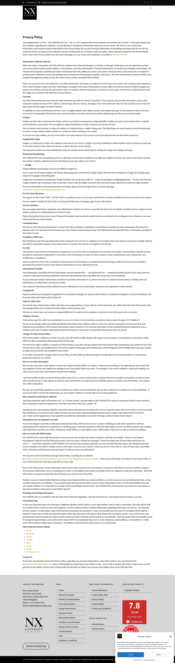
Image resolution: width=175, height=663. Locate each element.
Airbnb (88, 459)
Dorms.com (67, 459)
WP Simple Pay (32, 552)
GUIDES (132, 8)
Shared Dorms (98, 629)
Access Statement (99, 590)
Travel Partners (65, 631)
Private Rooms (98, 624)
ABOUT (86, 8)
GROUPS (107, 8)
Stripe (28, 546)
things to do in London (69, 627)
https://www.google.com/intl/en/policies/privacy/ (44, 190)
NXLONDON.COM (119, 55)
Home (61, 590)
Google (29, 540)
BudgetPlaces (78, 459)
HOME (77, 8)
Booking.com (55, 459)
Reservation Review (67, 618)
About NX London (66, 595)
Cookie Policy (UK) (100, 595)
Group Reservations (67, 608)
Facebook (30, 534)
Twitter (29, 537)
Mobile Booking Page (36, 646)
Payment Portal (65, 613)
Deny (158, 658)
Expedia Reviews (132, 590)
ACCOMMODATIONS (119, 8)
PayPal (29, 549)
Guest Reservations (67, 604)
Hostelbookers (42, 459)
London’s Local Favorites (69, 622)
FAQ (60, 636)
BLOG (140, 8)
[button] (170, 640)
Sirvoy (29, 531)
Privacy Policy (98, 599)
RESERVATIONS (96, 8)
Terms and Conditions (101, 608)
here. (29, 444)
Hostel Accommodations (69, 599)
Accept (130, 658)
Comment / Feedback (68, 640)
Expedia (95, 459)
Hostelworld (30, 459)
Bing (28, 543)
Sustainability (98, 604)
